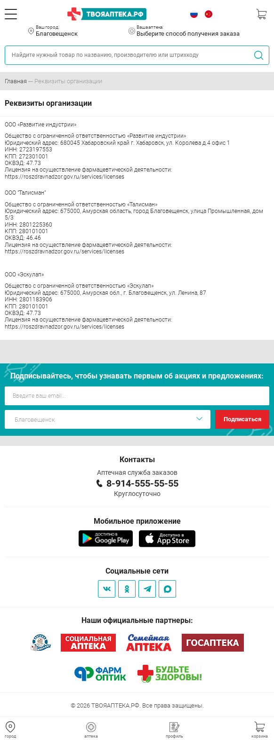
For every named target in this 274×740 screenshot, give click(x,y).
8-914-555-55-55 (142, 483)
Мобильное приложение (137, 521)
